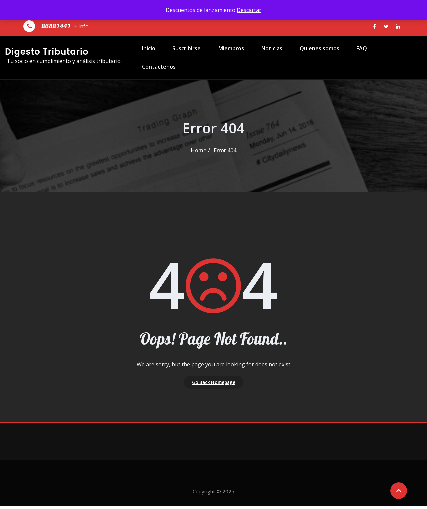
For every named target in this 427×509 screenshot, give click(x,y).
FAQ (356, 56)
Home (198, 150)
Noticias (271, 56)
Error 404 (225, 150)
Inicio (156, 56)
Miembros (234, 56)
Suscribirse (192, 56)
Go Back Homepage (213, 383)
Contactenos (393, 56)
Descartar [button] (249, 10)
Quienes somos (317, 56)
